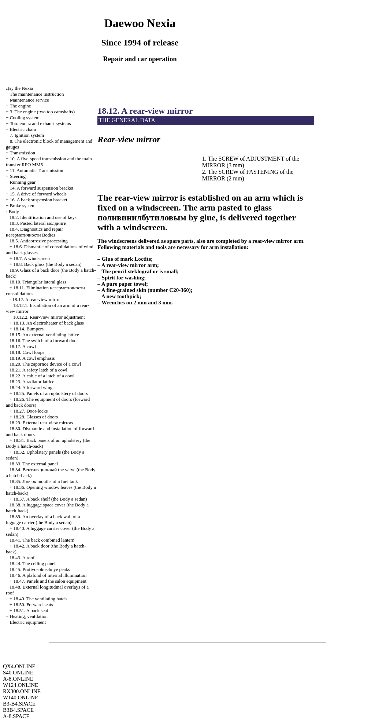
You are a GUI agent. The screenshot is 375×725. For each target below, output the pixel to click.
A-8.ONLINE (18, 679)
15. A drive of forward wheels (38, 194)
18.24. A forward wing (31, 387)
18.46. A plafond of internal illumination (48, 575)
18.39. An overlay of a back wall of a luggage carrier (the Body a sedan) (43, 519)
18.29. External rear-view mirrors (41, 422)
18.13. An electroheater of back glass (48, 323)
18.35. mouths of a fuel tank (44, 481)
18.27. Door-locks (30, 411)
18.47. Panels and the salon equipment (49, 581)
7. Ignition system (27, 135)
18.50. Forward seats (33, 604)
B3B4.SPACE (18, 710)
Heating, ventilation (29, 616)
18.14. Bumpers (28, 329)
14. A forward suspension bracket (42, 188)
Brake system (23, 205)
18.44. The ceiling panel (33, 563)
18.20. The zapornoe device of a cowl (45, 364)
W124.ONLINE (20, 685)
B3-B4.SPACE (19, 704)
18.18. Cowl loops (27, 352)
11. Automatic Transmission (36, 170)
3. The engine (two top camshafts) (42, 111)
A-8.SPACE (16, 716)
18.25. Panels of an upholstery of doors (50, 393)
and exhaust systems (40, 123)
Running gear (23, 182)
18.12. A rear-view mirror (36, 299)
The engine (20, 106)
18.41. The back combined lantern (42, 540)
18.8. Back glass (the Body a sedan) (47, 264)
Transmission (22, 152)
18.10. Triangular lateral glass (38, 282)
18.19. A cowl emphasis (32, 358)
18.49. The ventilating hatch (40, 598)
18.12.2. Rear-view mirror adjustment (49, 317)
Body (14, 211)
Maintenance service (29, 100)
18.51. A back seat (30, 610)
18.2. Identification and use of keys (43, 217)
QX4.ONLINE (19, 666)
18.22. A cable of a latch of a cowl (42, 375)
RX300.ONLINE (22, 691)
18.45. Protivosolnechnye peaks (40, 569)
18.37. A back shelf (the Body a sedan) (50, 499)
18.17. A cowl (23, 346)
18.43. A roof (22, 557)
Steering (18, 176)
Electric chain (23, 129)
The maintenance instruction (37, 94)
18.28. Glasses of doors (35, 417)
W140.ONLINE (20, 697)
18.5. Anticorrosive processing (39, 241)
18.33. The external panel (34, 463)
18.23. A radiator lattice (32, 381)
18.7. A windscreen (31, 258)
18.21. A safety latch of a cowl (38, 370)
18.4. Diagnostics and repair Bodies (34, 232)
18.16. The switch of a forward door (44, 340)
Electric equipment (28, 622)
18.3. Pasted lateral (38, 223)
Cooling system (25, 117)
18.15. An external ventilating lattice (44, 334)
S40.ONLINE (18, 672)
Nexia (19, 88)
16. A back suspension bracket (38, 199)
